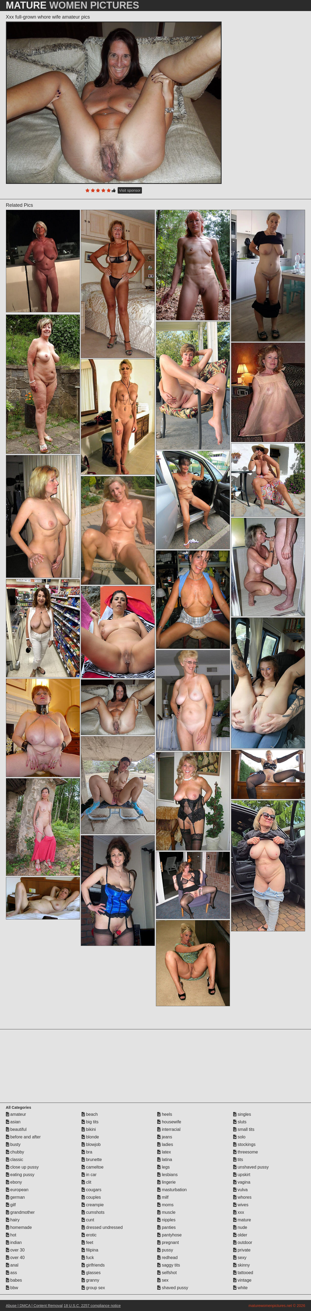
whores (242, 1197)
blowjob (91, 1144)
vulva (240, 1189)
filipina (90, 1250)
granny (90, 1280)
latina (164, 1159)
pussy (165, 1250)
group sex (93, 1287)
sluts (239, 1122)
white (240, 1287)
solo (239, 1137)
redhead (167, 1257)
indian (14, 1242)
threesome (245, 1152)
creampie (93, 1204)
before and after (23, 1137)
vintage (242, 1280)
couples (91, 1197)
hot (11, 1235)
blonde (90, 1137)
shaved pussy (172, 1287)
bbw (12, 1287)
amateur (16, 1114)
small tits (243, 1129)
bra (87, 1152)
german (15, 1197)
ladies (165, 1144)
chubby (15, 1152)
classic (14, 1159)
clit (86, 1182)
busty (13, 1144)
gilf (11, 1204)
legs (163, 1167)
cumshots (93, 1212)
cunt (88, 1220)
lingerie (166, 1182)
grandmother (20, 1212)
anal (12, 1265)
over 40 (15, 1257)
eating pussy (20, 1174)
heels (164, 1114)
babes (14, 1280)
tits (238, 1159)
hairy (13, 1220)
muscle (166, 1212)
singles (242, 1114)
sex (162, 1280)
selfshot (167, 1272)
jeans (164, 1137)
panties (166, 1227)
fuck (88, 1257)
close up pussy (22, 1167)
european (17, 1189)
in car (89, 1174)
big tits (90, 1122)
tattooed (243, 1272)
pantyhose (169, 1235)
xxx (238, 1212)
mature (242, 1220)
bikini (89, 1129)
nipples (166, 1220)
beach (90, 1114)
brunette (92, 1159)
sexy (239, 1257)
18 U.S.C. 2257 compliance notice (92, 1305)
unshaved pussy (251, 1167)
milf (162, 1197)
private (241, 1250)
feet (87, 1242)
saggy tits (168, 1265)
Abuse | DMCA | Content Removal (34, 1305)
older (240, 1235)
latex (164, 1152)
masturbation (172, 1189)
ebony (14, 1182)
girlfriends (93, 1265)
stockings (244, 1144)
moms (165, 1204)
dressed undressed (102, 1227)
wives (240, 1204)
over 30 (15, 1250)
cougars (91, 1189)
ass (11, 1272)
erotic (89, 1235)
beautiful (16, 1129)
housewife (169, 1122)
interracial (168, 1129)
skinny (241, 1265)
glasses (91, 1272)
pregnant (168, 1242)
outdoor (242, 1242)
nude (240, 1227)
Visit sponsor (130, 190)
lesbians (167, 1174)
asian (13, 1122)
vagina (241, 1182)
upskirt (241, 1174)
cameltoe (92, 1167)
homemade (19, 1227)
